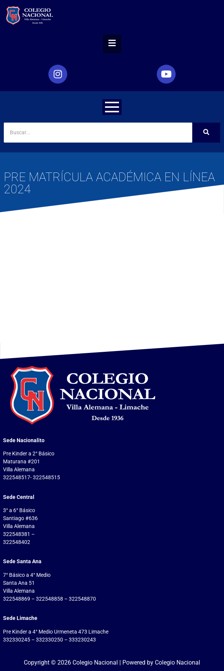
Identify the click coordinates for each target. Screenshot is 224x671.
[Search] (98, 133)
